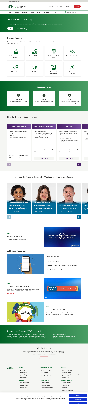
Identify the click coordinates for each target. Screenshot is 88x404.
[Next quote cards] (79, 217)
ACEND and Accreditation (46, 383)
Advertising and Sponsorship (25, 374)
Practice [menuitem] (32, 12)
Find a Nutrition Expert (66, 382)
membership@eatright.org (61, 337)
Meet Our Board (23, 370)
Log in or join (44, 357)
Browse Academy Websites (13, 1)
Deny (78, 396)
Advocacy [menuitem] (17, 12)
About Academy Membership (67, 369)
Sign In (77, 6)
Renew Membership (20, 28)
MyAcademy (68, 6)
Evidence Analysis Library (67, 375)
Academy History (23, 372)
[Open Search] (66, 12)
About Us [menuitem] (9, 12)
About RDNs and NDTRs (66, 383)
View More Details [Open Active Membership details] (44, 158)
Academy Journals (65, 377)
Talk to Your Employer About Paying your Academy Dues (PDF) (62, 265)
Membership (59, 6)
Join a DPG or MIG (44, 374)
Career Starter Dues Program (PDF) (55, 269)
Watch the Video (10, 293)
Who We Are (22, 369)
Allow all (78, 388)
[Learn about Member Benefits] (25, 321)
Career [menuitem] (38, 12)
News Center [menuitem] (46, 12)
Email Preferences (44, 372)
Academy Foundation (45, 382)
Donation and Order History (46, 370)
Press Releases (23, 383)
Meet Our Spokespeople (25, 382)
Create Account (18, 99)
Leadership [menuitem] (24, 12)
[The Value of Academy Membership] (62, 298)
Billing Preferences (45, 369)
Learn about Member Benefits (55, 310)
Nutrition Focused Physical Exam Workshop (70, 374)
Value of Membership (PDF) (53, 261)
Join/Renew (50, 6)
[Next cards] (79, 164)
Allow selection (78, 392)
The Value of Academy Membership (18, 286)
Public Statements (23, 377)
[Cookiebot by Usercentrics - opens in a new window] (8, 402)
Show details (63, 401)
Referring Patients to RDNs (67, 370)
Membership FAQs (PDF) (53, 256)
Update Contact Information (46, 375)
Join (10, 28)
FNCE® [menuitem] (54, 12)
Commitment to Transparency (26, 375)
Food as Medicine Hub (66, 372)
